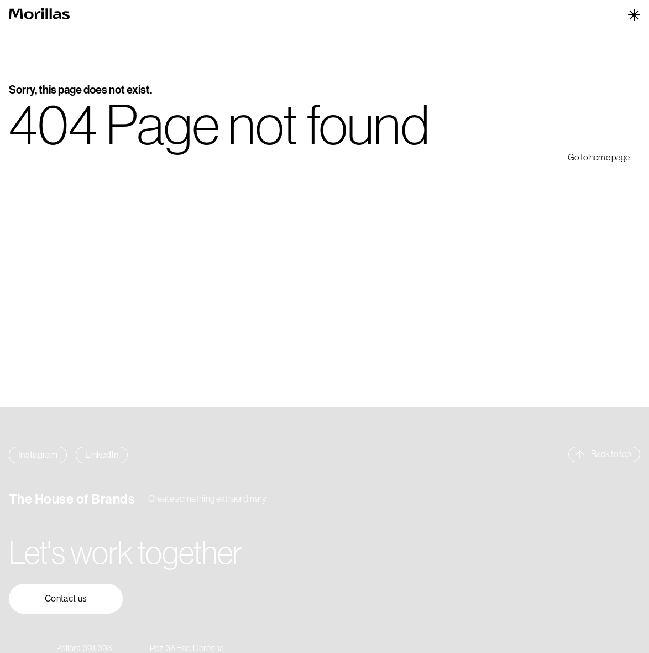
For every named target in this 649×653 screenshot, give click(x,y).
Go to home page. (600, 157)
